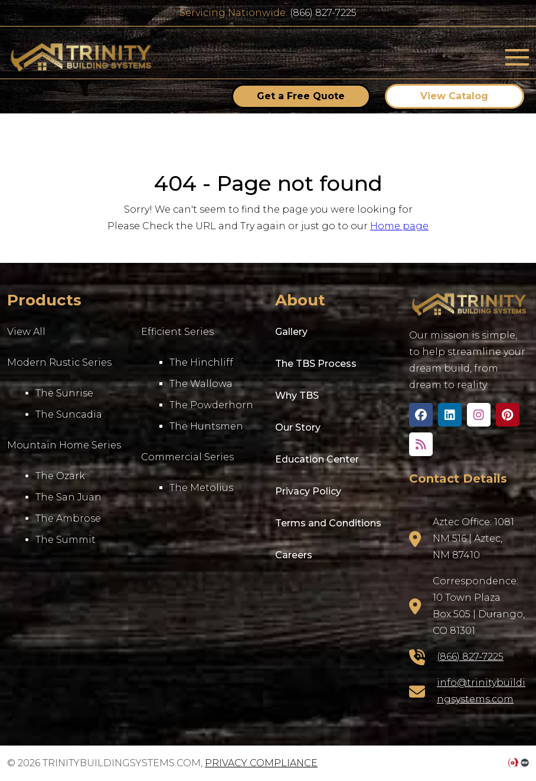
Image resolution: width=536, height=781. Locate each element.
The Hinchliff (201, 362)
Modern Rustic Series (59, 362)
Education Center (317, 459)
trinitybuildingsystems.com (81, 57)
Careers (293, 555)
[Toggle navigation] (517, 57)
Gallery (291, 331)
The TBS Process (316, 363)
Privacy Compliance (261, 763)
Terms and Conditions (328, 523)
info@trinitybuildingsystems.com (481, 691)
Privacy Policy (308, 491)
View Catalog (454, 96)
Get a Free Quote (301, 96)
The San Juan (68, 497)
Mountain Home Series (64, 445)
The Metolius (201, 487)
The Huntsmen (206, 426)
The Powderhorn (211, 405)
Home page (399, 226)
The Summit (65, 539)
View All (26, 331)
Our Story (298, 427)
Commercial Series (187, 457)
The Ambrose (68, 518)
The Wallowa (201, 383)
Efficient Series (177, 331)
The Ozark (60, 475)
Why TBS (297, 395)
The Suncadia (68, 414)
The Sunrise (64, 393)
